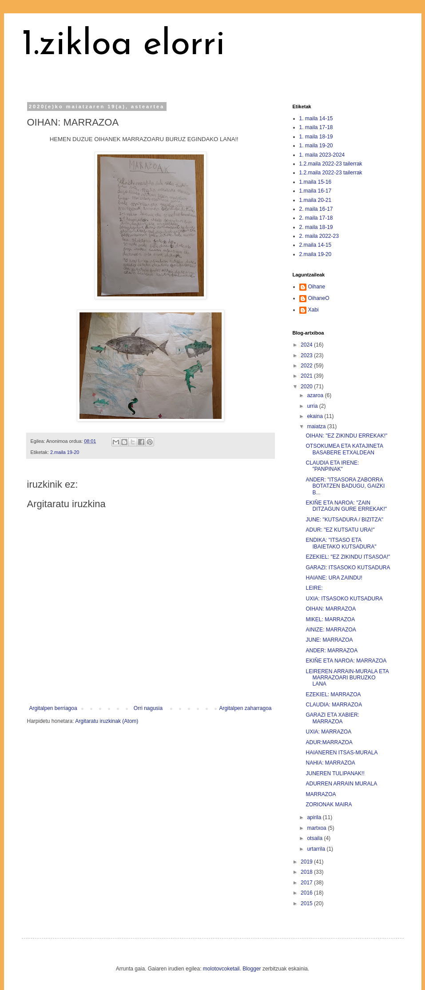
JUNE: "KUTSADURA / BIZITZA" (344, 520)
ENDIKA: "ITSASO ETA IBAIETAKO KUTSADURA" (341, 543)
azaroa (316, 395)
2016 (307, 893)
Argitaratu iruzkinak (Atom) (106, 721)
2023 (307, 355)
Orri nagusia (148, 708)
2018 (307, 872)
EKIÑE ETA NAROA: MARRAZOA (346, 661)
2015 (307, 903)
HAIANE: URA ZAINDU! (334, 578)
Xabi (313, 310)
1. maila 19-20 (316, 145)
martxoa (317, 828)
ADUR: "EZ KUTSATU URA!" (340, 530)
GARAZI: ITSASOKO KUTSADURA (348, 567)
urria (313, 406)
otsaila (315, 838)
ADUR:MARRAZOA (329, 742)
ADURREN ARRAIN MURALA (341, 784)
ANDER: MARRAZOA (331, 650)
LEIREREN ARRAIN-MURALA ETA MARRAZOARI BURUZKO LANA (347, 677)
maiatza (317, 426)
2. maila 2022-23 (319, 236)
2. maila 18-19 (316, 227)
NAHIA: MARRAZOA (330, 763)
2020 (307, 386)
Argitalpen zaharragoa (245, 708)
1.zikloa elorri (123, 45)
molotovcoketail (221, 969)
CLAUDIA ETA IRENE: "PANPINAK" (332, 466)
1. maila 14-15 (316, 118)
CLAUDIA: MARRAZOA (334, 705)
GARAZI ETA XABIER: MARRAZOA (332, 718)
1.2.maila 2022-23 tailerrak (330, 164)
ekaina (315, 416)
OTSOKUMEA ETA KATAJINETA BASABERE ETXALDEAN (344, 449)
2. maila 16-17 (316, 209)
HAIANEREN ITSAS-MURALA (341, 752)
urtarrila (316, 849)
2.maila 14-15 (315, 245)
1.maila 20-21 (315, 200)
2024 (307, 345)
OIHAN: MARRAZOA (331, 609)
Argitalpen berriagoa (53, 708)
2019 (307, 862)
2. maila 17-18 (316, 218)
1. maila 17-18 (316, 127)
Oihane (317, 287)
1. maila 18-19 (316, 137)
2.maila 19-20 (64, 452)
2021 (307, 376)
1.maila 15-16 (315, 182)
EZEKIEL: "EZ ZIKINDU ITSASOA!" (348, 557)
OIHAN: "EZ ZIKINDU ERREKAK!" (346, 436)
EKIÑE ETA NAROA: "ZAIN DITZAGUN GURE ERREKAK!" (346, 506)
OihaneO (319, 298)
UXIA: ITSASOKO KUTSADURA (344, 599)
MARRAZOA (321, 794)
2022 (307, 366)
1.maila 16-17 (315, 191)
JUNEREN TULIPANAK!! (335, 773)
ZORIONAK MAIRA (329, 804)
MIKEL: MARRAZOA (330, 619)
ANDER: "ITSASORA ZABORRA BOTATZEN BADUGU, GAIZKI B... (345, 486)
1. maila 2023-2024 (322, 155)
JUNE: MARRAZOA (329, 640)
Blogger (251, 969)
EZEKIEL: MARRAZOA (333, 694)
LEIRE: (314, 588)
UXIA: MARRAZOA (328, 732)
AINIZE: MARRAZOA (331, 630)
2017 (307, 883)
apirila (314, 817)
